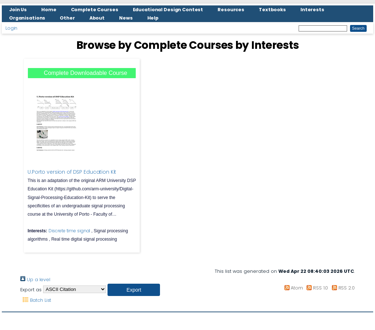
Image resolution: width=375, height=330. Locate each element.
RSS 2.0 (341, 288)
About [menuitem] (97, 18)
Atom (292, 288)
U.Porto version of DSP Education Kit (72, 171)
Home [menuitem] (48, 10)
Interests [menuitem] (312, 10)
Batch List (35, 300)
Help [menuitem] (153, 18)
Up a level (35, 279)
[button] (134, 290)
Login (11, 28)
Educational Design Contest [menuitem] (168, 10)
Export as (31, 289)
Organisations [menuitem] (27, 18)
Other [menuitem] (67, 18)
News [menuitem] (126, 18)
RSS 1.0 (316, 288)
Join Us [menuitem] (18, 10)
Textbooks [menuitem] (272, 10)
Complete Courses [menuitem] (94, 10)
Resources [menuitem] (231, 10)
